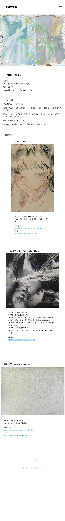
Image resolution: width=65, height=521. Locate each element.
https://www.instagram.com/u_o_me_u (27, 228)
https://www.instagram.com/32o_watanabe (18, 430)
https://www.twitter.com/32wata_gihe (16, 435)
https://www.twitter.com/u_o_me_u (26, 233)
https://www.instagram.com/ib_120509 (21, 340)
